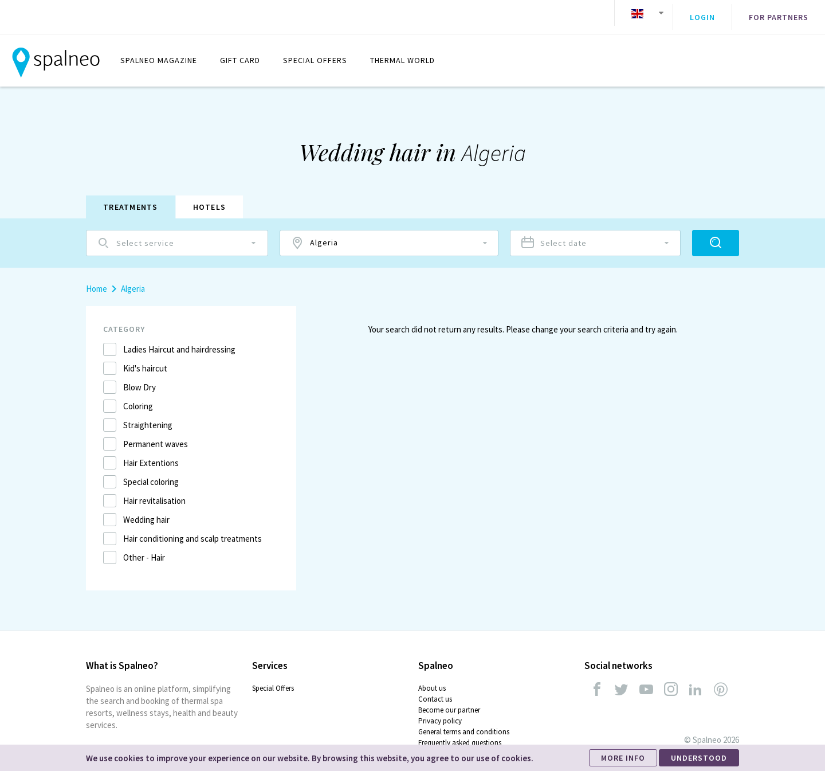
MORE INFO (623, 758)
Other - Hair (144, 548)
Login (702, 13)
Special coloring (151, 473)
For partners (778, 13)
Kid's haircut (145, 359)
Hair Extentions (151, 454)
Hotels (209, 198)
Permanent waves (155, 435)
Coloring (138, 397)
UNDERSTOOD (699, 758)
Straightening (147, 416)
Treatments (130, 198)
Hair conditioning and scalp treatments (192, 530)
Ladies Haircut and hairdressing (179, 340)
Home (96, 280)
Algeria (133, 280)
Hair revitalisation (154, 492)
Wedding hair (146, 511)
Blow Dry (139, 378)
